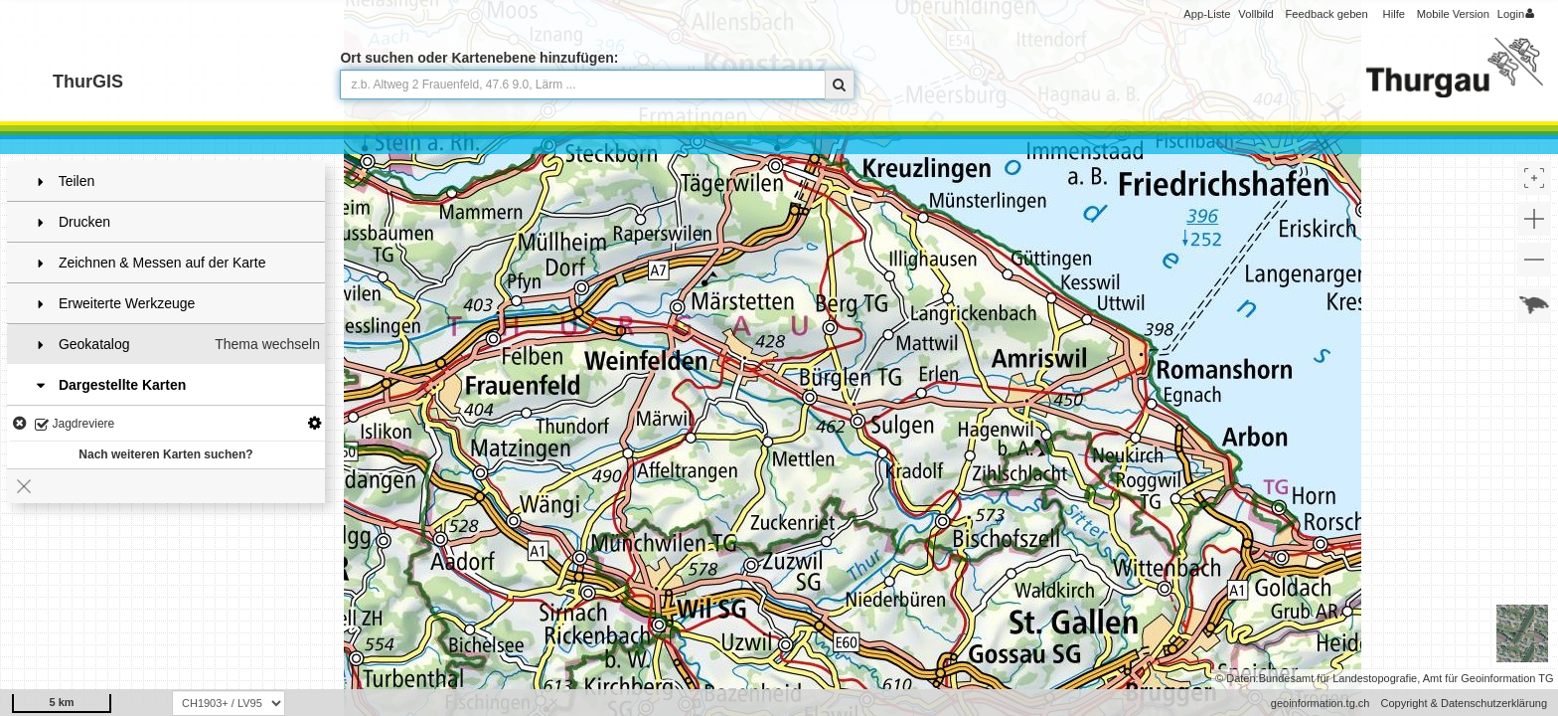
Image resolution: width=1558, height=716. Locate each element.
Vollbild (1255, 14)
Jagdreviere (74, 425)
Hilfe (1394, 14)
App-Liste (1206, 14)
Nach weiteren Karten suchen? (165, 454)
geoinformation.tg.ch (1320, 703)
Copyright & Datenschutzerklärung (1463, 703)
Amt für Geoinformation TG (1488, 678)
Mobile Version (1453, 14)
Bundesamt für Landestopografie (1338, 678)
